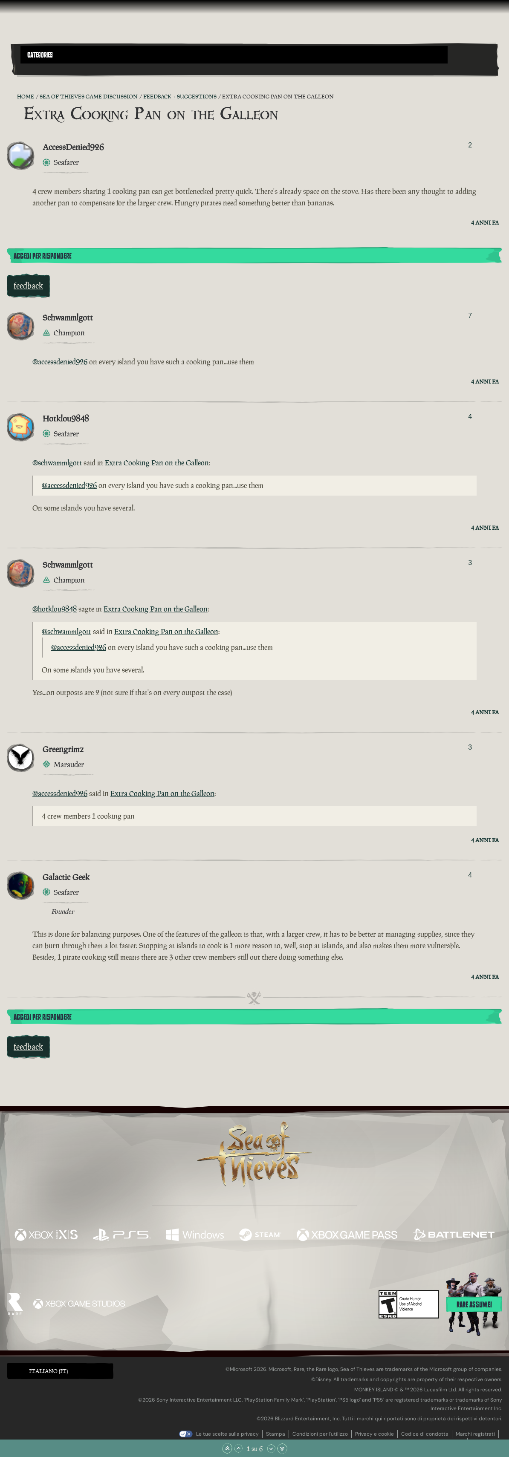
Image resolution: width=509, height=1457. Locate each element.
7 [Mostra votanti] (470, 315)
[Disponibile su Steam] (260, 1235)
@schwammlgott (57, 462)
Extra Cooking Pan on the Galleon (157, 462)
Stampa (275, 1434)
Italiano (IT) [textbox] (48, 1371)
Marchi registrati (475, 1434)
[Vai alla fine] (282, 1448)
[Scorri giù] (271, 1448)
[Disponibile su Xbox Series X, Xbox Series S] (46, 1235)
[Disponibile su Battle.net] (453, 1235)
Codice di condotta (424, 1434)
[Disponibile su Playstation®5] (122, 1235)
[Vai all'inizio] (227, 1448)
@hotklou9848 (54, 609)
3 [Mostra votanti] (470, 562)
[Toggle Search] (39, 68)
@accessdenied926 (59, 361)
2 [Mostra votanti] (470, 145)
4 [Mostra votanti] (470, 416)
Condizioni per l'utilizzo (320, 1434)
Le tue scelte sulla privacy (227, 1434)
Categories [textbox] (40, 55)
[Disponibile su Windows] (195, 1235)
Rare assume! (474, 1304)
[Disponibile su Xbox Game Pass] (347, 1235)
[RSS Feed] (12, 96)
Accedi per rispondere (43, 256)
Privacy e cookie (374, 1434)
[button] (234, 54)
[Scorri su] (238, 1448)
